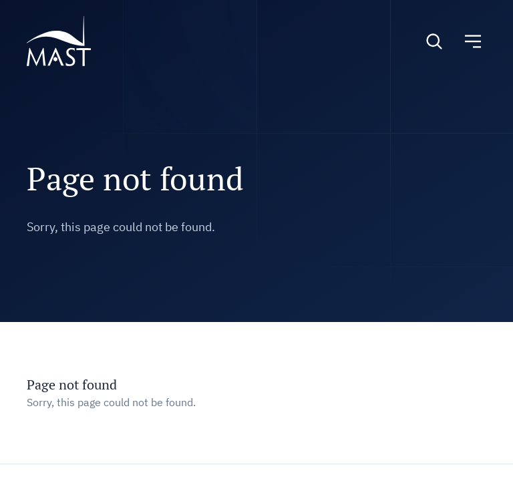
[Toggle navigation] (473, 41)
